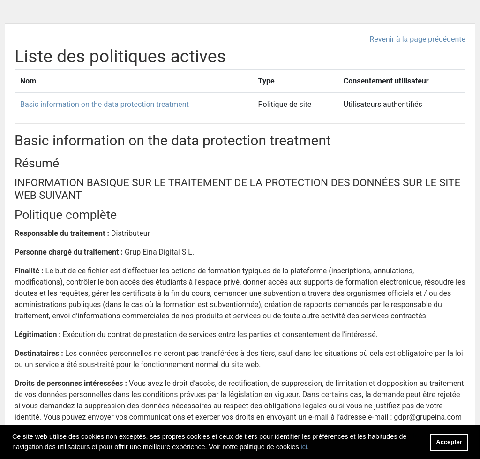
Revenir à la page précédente (417, 39)
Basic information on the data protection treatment (104, 104)
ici (304, 447)
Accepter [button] (449, 441)
